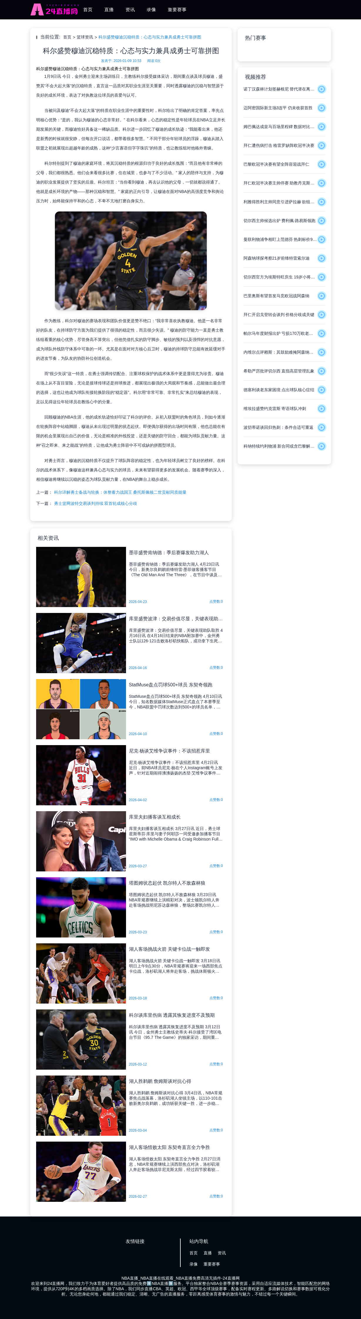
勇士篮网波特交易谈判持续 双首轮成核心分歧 (95, 503)
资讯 (130, 9)
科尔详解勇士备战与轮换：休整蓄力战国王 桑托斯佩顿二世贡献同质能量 (120, 492)
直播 (109, 9)
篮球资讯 (85, 37)
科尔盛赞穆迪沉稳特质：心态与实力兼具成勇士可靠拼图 (149, 37)
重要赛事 (177, 9)
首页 (88, 9)
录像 (151, 9)
